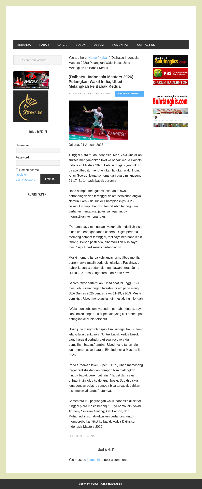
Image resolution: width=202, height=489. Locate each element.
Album (99, 44)
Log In (50, 179)
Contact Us (146, 44)
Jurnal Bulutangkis (90, 24)
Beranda (24, 44)
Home (92, 57)
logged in (93, 459)
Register (21, 174)
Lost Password (25, 179)
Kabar (44, 44)
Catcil (62, 44)
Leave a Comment (129, 93)
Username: (23, 145)
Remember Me (29, 169)
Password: (23, 157)
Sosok (81, 44)
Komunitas (120, 44)
